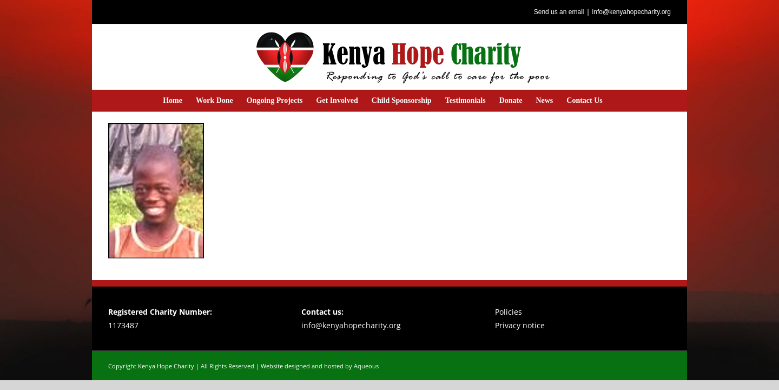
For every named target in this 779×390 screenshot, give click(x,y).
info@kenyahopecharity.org (631, 12)
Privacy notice (520, 325)
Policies (508, 312)
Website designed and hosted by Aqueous (320, 366)
